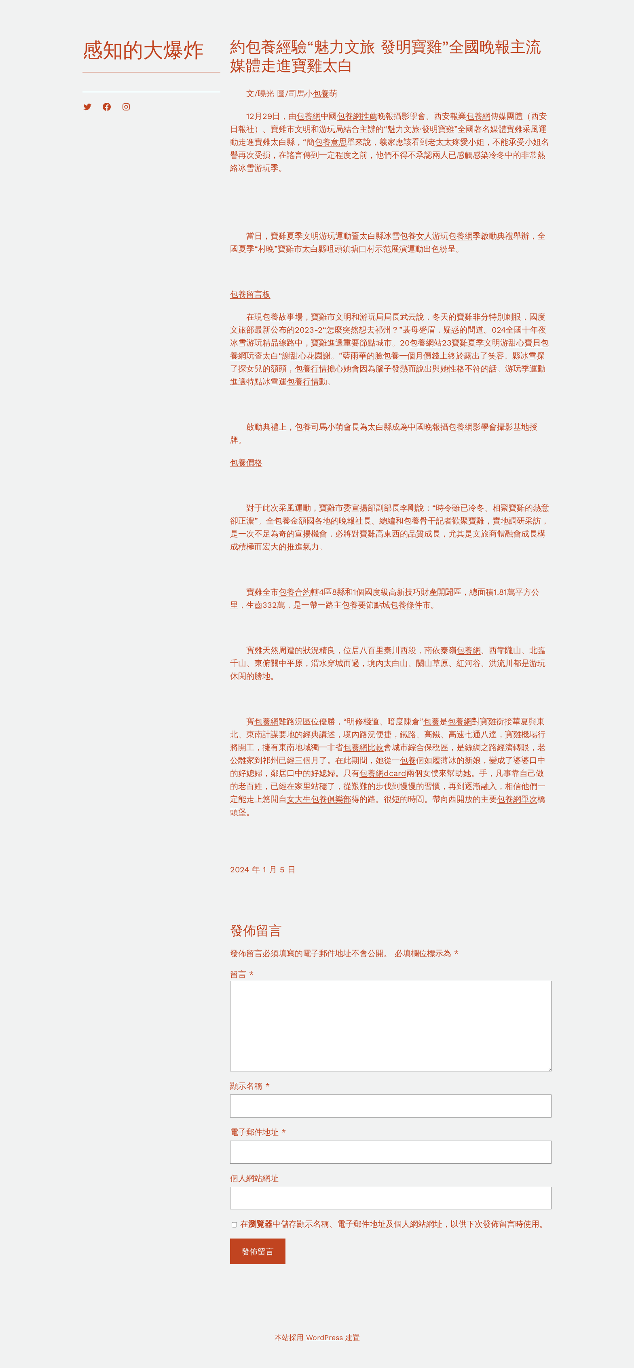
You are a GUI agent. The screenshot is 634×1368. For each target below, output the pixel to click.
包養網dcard (382, 773)
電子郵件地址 (258, 1132)
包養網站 (426, 343)
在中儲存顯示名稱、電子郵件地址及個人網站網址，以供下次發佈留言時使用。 (393, 1224)
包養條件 (406, 605)
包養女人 (416, 236)
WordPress (324, 1337)
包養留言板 (250, 294)
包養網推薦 (357, 116)
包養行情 (311, 368)
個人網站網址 (254, 1178)
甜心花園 (306, 356)
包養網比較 (363, 747)
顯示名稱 (250, 1086)
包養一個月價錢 (411, 356)
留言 (242, 974)
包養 (321, 93)
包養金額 (290, 521)
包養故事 (278, 317)
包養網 (308, 116)
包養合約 (295, 592)
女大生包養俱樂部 (319, 799)
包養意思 (331, 142)
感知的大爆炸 (143, 50)
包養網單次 (517, 799)
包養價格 (246, 462)
